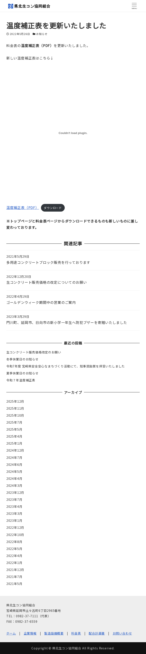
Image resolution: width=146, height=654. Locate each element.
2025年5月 (14, 429)
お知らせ (41, 34)
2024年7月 (14, 457)
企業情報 (30, 633)
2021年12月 (15, 569)
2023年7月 (14, 499)
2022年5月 (14, 548)
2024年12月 (15, 450)
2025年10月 (15, 415)
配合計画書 (97, 633)
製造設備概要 (54, 633)
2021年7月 (14, 576)
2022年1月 (14, 562)
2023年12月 (15, 492)
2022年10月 (15, 534)
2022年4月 (14, 555)
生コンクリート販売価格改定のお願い (33, 352)
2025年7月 (14, 422)
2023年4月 (14, 506)
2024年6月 (14, 464)
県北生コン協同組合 (66, 648)
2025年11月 (15, 408)
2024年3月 (14, 485)
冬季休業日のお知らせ (22, 359)
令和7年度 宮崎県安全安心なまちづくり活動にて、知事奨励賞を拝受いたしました (65, 366)
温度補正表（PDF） (22, 207)
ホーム (11, 633)
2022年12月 (15, 527)
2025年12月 (15, 401)
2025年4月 (14, 436)
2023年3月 (14, 513)
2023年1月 (14, 520)
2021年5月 (14, 583)
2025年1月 (14, 443)
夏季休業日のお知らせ (22, 373)
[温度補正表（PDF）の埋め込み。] (73, 133)
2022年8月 (14, 541)
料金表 (76, 633)
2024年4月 (14, 478)
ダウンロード (53, 208)
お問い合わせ (122, 633)
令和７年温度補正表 (20, 380)
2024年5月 (14, 471)
